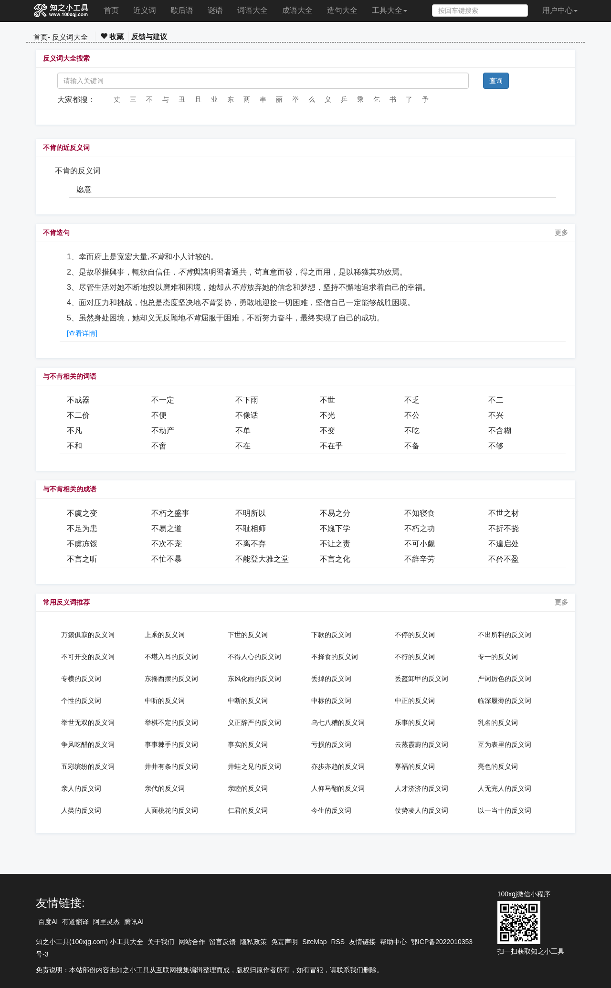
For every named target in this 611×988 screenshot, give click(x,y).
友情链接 (362, 942)
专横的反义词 (81, 678)
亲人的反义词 (81, 788)
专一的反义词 (498, 656)
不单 (243, 430)
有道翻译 (75, 921)
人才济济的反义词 (421, 788)
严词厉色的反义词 (504, 678)
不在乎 (331, 446)
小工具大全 (126, 942)
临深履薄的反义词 (504, 700)
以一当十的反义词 (504, 810)
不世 (327, 400)
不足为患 (82, 528)
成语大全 (297, 10)
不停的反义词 (415, 634)
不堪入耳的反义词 (171, 656)
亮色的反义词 (498, 766)
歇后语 (181, 10)
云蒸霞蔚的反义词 (421, 744)
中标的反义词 (331, 700)
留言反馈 (222, 942)
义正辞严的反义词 (254, 722)
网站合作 (192, 942)
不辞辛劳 (419, 559)
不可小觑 (419, 544)
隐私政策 (253, 942)
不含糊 (499, 430)
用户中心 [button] (560, 10)
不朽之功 (419, 528)
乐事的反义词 (415, 722)
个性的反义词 (81, 700)
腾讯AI (134, 921)
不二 (496, 400)
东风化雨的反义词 (254, 678)
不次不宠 (166, 544)
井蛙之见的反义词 (254, 766)
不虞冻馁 (82, 544)
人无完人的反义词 (504, 788)
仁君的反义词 (248, 810)
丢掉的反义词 (331, 678)
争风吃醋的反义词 (88, 744)
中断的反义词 (248, 700)
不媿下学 (335, 528)
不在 (243, 446)
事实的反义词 (248, 744)
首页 (111, 10)
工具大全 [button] (389, 10)
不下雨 (246, 400)
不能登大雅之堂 (262, 559)
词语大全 (252, 10)
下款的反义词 (331, 634)
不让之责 (335, 544)
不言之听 (82, 559)
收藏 (112, 36)
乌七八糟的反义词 (338, 722)
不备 (412, 446)
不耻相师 (250, 528)
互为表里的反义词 (504, 744)
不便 (159, 415)
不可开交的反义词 (88, 656)
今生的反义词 (331, 810)
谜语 (215, 10)
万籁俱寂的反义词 (88, 634)
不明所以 (250, 513)
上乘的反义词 (165, 634)
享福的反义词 (415, 766)
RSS (338, 942)
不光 (327, 415)
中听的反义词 (165, 700)
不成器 (78, 400)
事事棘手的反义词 (171, 744)
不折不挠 (503, 528)
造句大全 (342, 10)
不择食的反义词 (334, 656)
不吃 (412, 430)
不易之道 (166, 528)
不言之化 (335, 559)
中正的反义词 (415, 700)
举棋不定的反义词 (171, 722)
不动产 (162, 430)
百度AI (48, 921)
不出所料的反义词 (504, 634)
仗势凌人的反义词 (421, 810)
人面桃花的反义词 (171, 810)
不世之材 (503, 513)
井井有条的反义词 (171, 766)
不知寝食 (419, 513)
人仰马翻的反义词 (338, 788)
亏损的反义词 (331, 744)
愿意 (84, 189)
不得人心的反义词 (254, 656)
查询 (496, 81)
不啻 (159, 446)
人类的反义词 (81, 810)
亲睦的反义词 (248, 788)
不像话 (246, 415)
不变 (327, 430)
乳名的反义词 (498, 722)
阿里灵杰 (106, 921)
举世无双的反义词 (88, 722)
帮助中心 (393, 942)
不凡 (74, 430)
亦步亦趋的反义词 (338, 766)
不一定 (162, 400)
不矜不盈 (503, 559)
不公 (412, 415)
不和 (74, 446)
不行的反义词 (415, 656)
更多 (561, 232)
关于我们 (160, 942)
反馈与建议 (149, 36)
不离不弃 (250, 544)
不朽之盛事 (170, 513)
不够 (496, 446)
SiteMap (314, 942)
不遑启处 (503, 544)
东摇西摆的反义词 (171, 678)
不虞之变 (82, 513)
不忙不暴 (166, 559)
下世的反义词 (248, 634)
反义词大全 (70, 37)
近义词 (144, 10)
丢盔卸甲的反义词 (421, 678)
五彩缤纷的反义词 (88, 766)
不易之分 (335, 513)
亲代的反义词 (165, 788)
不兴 (496, 415)
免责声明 (284, 942)
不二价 (78, 415)
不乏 (412, 400)
